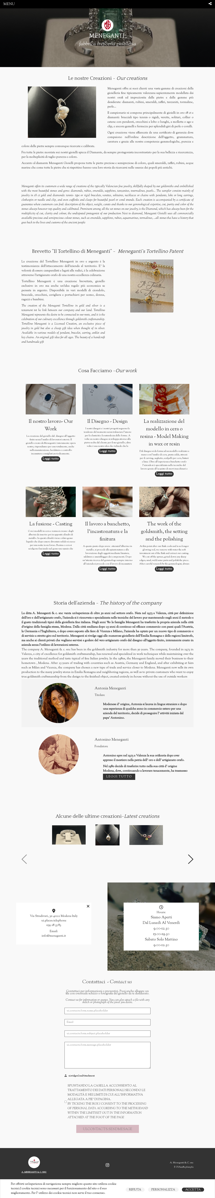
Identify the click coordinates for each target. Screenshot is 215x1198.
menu (9, 4)
